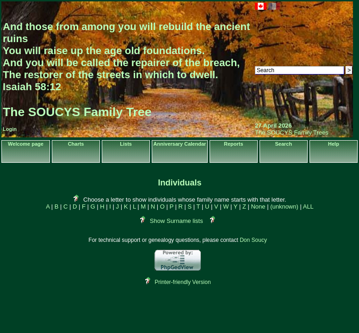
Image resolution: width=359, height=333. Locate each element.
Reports (233, 144)
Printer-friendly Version (182, 282)
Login (10, 129)
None (258, 206)
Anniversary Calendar (180, 144)
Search (283, 144)
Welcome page (25, 144)
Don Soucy (253, 240)
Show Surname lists (176, 220)
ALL (308, 206)
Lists (126, 144)
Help (333, 144)
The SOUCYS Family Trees (291, 132)
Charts (76, 144)
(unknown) (284, 206)
